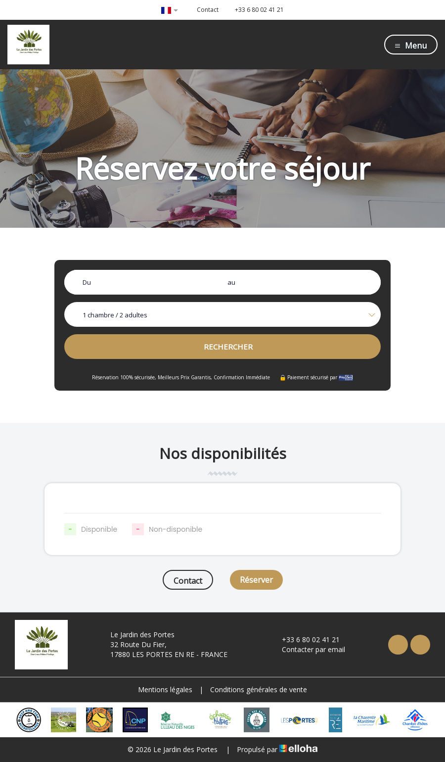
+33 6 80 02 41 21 (305, 639)
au (231, 282)
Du (87, 282)
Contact (188, 580)
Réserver (256, 579)
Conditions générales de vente (258, 689)
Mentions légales (165, 689)
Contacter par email (307, 649)
